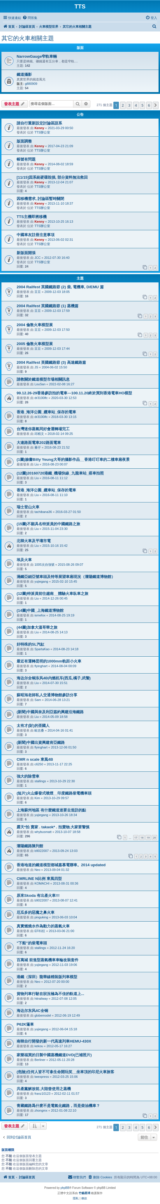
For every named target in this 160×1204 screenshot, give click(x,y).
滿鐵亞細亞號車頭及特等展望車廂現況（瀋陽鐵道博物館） (66, 576)
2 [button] (123, 105)
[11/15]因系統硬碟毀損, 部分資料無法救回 (52, 177)
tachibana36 (43, 512)
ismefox (39, 615)
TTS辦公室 (42, 132)
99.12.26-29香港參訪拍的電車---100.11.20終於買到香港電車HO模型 (74, 393)
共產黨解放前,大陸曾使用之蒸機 (44, 1089)
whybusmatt (43, 832)
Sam (37, 700)
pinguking (41, 917)
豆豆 (37, 291)
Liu (36, 464)
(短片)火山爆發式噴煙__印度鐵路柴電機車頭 (54, 793)
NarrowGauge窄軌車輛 (37, 56)
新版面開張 (26, 253)
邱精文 (39, 433)
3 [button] (129, 105)
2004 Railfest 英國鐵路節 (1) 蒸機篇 (47, 306)
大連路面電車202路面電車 (39, 442)
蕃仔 (37, 447)
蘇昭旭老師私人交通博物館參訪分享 (47, 695)
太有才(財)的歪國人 (33, 725)
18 (141, 837)
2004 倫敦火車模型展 (35, 325)
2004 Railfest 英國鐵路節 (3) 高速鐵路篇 (51, 362)
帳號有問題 (26, 159)
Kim (37, 798)
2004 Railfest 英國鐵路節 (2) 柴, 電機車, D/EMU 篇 (60, 287)
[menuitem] (29, 17)
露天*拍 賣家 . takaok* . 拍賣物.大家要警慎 (53, 827)
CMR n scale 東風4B (35, 759)
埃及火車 (24, 560)
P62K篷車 (25, 1024)
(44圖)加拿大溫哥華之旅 (37, 627)
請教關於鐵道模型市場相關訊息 (43, 379)
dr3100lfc (41, 398)
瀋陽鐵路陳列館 (30, 846)
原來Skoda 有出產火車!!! (38, 895)
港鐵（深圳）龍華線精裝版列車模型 (47, 977)
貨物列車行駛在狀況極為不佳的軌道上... (50, 994)
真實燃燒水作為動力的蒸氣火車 (43, 926)
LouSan (39, 384)
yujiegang (41, 581)
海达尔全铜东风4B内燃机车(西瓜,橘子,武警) (54, 678)
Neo (37, 869)
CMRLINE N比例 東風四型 (39, 878)
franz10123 (42, 1093)
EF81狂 (39, 931)
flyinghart (41, 666)
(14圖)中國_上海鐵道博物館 (40, 610)
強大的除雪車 (28, 776)
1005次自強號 (44, 564)
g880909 (31, 83)
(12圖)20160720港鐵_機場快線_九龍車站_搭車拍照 (60, 473)
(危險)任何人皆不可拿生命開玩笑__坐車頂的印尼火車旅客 (65, 1072)
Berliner (39, 1059)
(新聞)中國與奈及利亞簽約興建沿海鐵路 (50, 712)
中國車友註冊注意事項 (35, 235)
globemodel (42, 1015)
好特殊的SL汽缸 (30, 644)
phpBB (65, 1187)
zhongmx (41, 1110)
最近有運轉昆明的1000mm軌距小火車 (49, 661)
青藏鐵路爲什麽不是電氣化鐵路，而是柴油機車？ (58, 1105)
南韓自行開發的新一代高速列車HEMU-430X (54, 1041)
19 (148, 837)
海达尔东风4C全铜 (32, 1010)
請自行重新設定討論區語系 (39, 123)
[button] (156, 105)
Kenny (39, 128)
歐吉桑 (39, 730)
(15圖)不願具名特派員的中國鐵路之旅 (48, 524)
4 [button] (136, 105)
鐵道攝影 (24, 74)
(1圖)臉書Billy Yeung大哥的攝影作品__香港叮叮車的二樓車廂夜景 (73, 459)
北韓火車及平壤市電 (34, 541)
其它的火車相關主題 (27, 38)
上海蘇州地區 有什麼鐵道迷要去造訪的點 (51, 810)
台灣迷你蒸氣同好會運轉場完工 (43, 429)
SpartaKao (42, 649)
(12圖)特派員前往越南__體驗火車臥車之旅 (52, 593)
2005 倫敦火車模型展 (35, 344)
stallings (40, 781)
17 (135, 837)
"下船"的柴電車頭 (32, 943)
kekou (38, 1046)
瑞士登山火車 (28, 507)
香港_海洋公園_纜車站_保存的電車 (46, 412)
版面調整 (24, 141)
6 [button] (149, 105)
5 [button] (142, 105)
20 (154, 837)
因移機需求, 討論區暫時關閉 (40, 198)
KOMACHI (41, 883)
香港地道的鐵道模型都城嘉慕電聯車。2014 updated (61, 865)
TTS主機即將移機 (32, 217)
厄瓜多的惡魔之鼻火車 (35, 912)
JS (36, 367)
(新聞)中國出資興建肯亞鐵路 (41, 742)
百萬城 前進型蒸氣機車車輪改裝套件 (47, 960)
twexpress (41, 1076)
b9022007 (41, 851)
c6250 (38, 764)
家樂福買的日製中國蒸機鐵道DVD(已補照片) (54, 1055)
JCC (37, 257)
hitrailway (41, 998)
